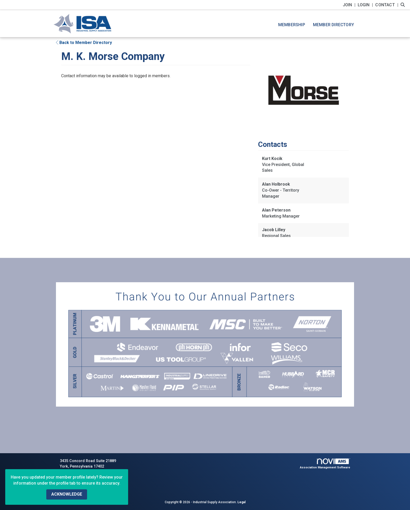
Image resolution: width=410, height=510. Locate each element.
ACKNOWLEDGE (66, 494)
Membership (291, 24)
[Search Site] (403, 4)
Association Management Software (325, 463)
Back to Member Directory (84, 42)
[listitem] (350, 4)
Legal (241, 502)
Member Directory (333, 24)
